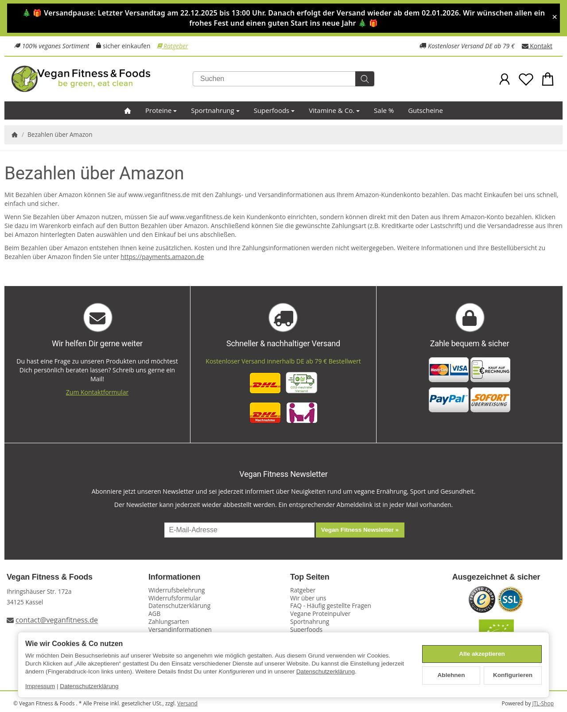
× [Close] (554, 17)
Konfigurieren (512, 675)
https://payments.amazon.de (162, 256)
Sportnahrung (215, 110)
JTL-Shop (543, 703)
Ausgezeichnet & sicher (496, 577)
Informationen (174, 577)
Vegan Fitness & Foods (50, 577)
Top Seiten (310, 577)
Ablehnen (451, 675)
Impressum (40, 686)
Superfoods (274, 110)
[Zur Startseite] (102, 79)
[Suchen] (283, 78)
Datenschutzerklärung (325, 671)
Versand (187, 703)
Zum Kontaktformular (97, 392)
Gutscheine (425, 110)
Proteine (161, 110)
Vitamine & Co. (334, 110)
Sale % (384, 110)
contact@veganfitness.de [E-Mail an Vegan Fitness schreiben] (57, 620)
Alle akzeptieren (482, 653)
